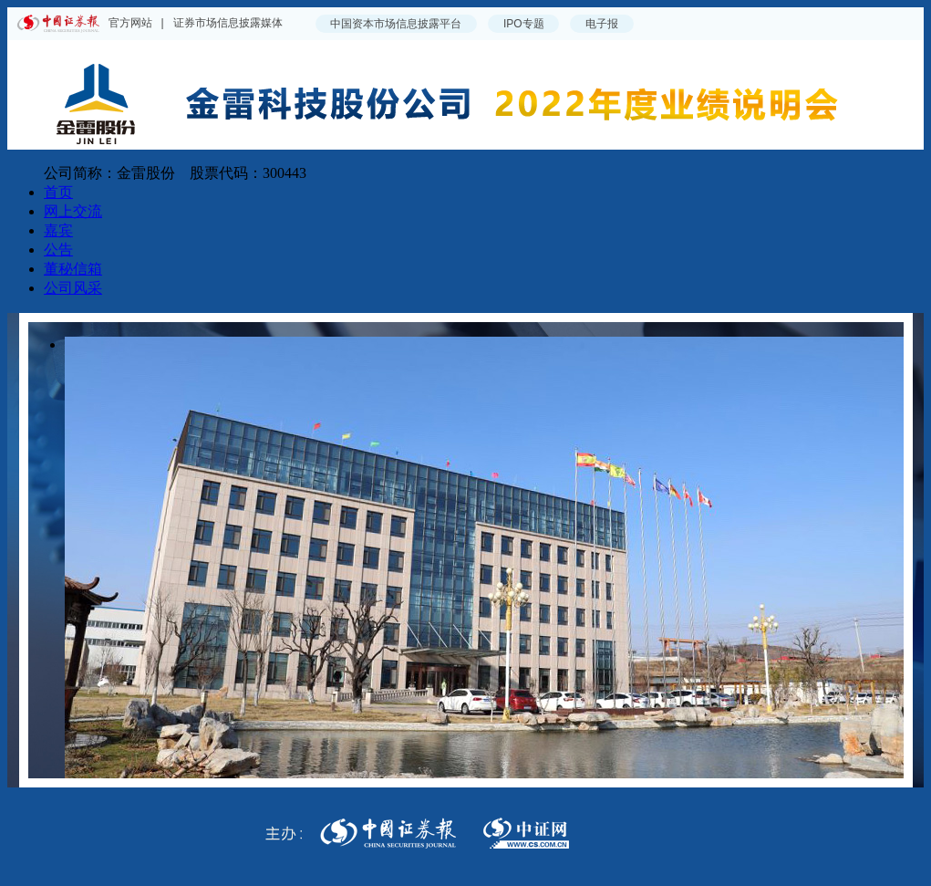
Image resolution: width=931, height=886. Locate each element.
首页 (58, 192)
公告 (58, 249)
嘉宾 (58, 230)
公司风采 (73, 288)
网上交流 (73, 211)
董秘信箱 (73, 268)
